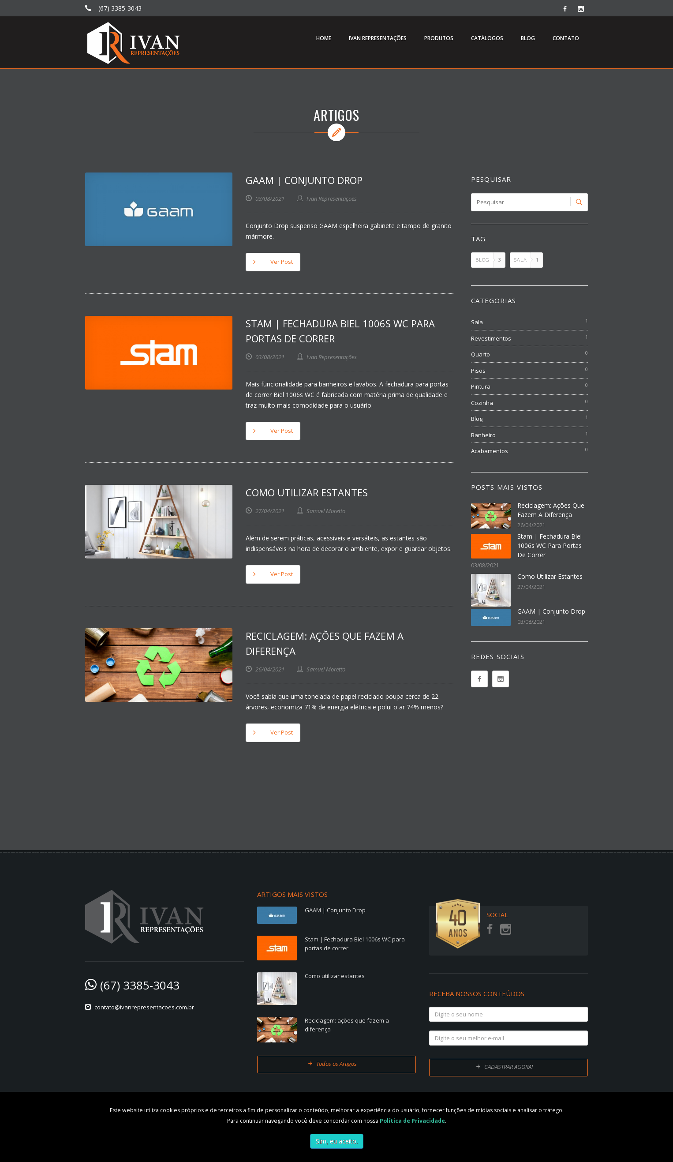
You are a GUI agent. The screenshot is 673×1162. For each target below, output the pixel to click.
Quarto (480, 354)
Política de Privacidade (412, 1121)
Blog (476, 419)
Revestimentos (491, 338)
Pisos (478, 371)
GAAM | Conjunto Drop (304, 180)
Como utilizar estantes (307, 492)
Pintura (480, 386)
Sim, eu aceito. (337, 1141)
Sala (477, 322)
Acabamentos (489, 451)
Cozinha (482, 403)
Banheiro (483, 435)
